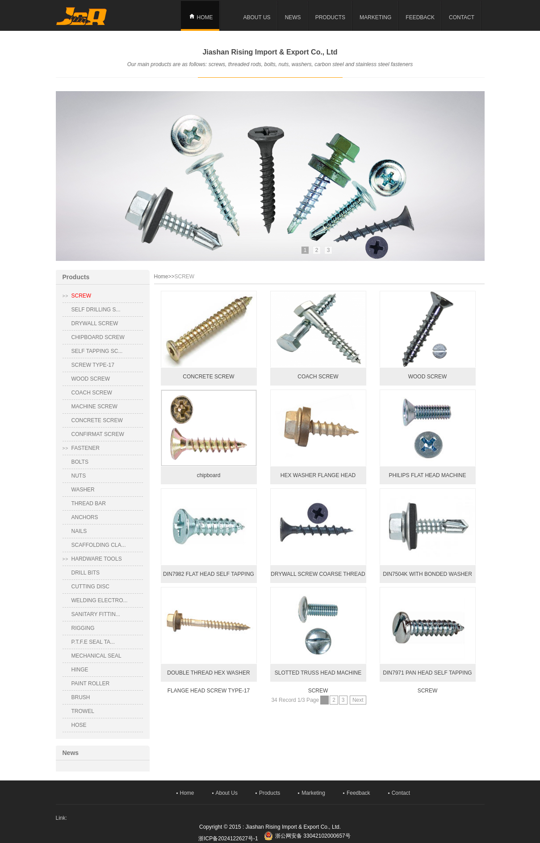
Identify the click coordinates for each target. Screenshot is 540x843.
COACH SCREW (91, 393)
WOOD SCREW (90, 379)
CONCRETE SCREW (97, 420)
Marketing (375, 17)
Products (330, 17)
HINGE (79, 670)
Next (358, 700)
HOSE (79, 725)
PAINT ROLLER (90, 683)
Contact (461, 17)
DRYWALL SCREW (94, 323)
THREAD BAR (88, 503)
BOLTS (79, 462)
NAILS (79, 531)
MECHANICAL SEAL (96, 656)
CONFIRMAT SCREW (97, 434)
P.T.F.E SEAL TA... (93, 642)
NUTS (78, 476)
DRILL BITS (85, 573)
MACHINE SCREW (94, 406)
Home (205, 17)
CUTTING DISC (90, 586)
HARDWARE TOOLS (96, 559)
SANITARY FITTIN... (95, 614)
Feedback (420, 17)
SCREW (81, 296)
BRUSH (80, 697)
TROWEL (82, 711)
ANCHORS (84, 517)
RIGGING (83, 628)
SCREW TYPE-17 (92, 365)
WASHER (83, 490)
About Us (257, 17)
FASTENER (85, 448)
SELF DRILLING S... (96, 309)
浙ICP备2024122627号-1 (228, 838)
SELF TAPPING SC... (97, 351)
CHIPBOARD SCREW (98, 337)
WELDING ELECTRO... (99, 600)
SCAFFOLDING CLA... (98, 545)
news (293, 17)
